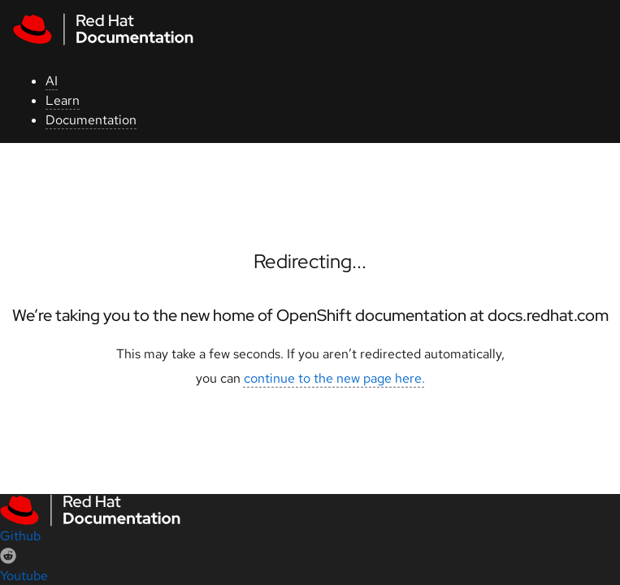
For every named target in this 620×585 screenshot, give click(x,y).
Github (20, 535)
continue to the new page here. (334, 378)
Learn (63, 100)
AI (52, 80)
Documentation (91, 119)
